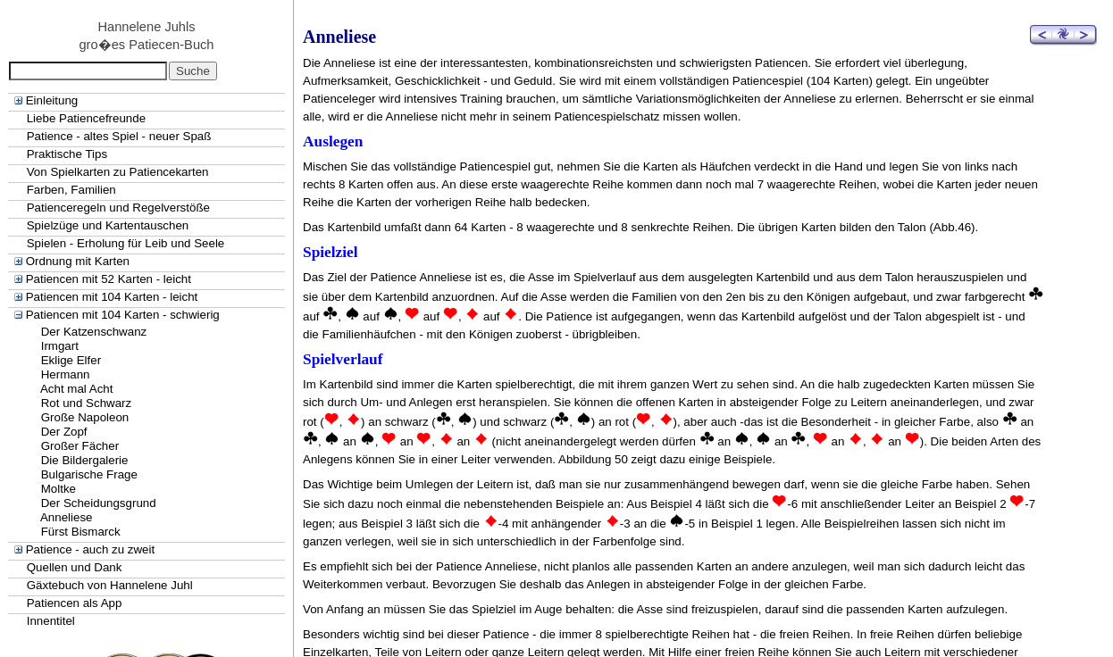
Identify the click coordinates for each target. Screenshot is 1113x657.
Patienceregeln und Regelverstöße (118, 207)
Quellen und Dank (74, 567)
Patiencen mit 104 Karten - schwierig (123, 314)
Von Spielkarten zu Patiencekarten (118, 172)
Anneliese (66, 517)
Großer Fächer (80, 446)
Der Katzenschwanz (94, 331)
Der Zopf (64, 431)
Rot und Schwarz (86, 403)
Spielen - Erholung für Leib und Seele (126, 243)
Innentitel (51, 621)
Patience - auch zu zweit (90, 549)
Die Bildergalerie (85, 460)
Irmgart (60, 346)
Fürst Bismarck (81, 531)
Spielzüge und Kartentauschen (108, 225)
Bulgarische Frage (89, 474)
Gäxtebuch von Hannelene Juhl (110, 585)
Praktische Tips (67, 154)
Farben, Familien (71, 189)
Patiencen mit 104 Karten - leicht (112, 297)
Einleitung (52, 100)
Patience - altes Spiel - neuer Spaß (119, 136)
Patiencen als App (74, 603)
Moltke (58, 488)
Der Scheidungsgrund (98, 503)
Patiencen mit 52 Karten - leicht (108, 279)
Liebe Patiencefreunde (86, 118)
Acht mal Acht (76, 388)
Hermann (65, 374)
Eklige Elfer (71, 360)
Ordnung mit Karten (78, 261)
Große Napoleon (85, 417)
